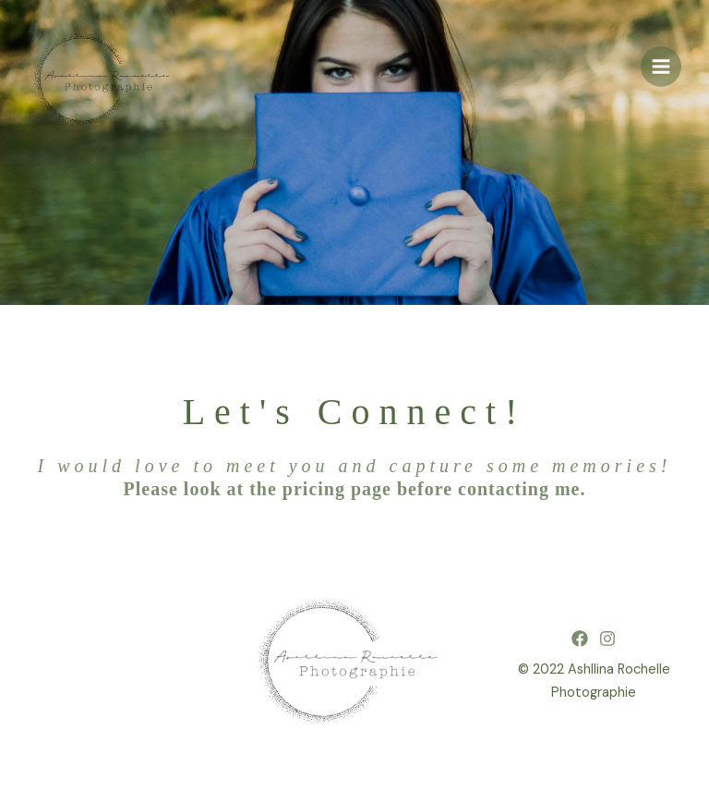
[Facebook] (579, 638)
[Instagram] (607, 638)
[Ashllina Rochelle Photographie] (106, 83)
